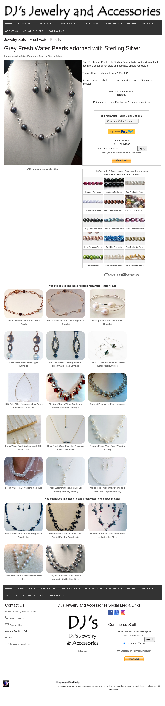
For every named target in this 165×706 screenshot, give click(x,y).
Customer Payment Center (134, 650)
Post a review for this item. (43, 169)
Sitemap (82, 651)
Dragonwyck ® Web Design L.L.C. (96, 686)
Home (8, 637)
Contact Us (130, 274)
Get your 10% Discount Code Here (121, 152)
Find (135, 632)
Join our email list (17, 644)
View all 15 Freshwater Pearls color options (122, 171)
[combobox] (122, 121)
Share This (112, 274)
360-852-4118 (14, 618)
